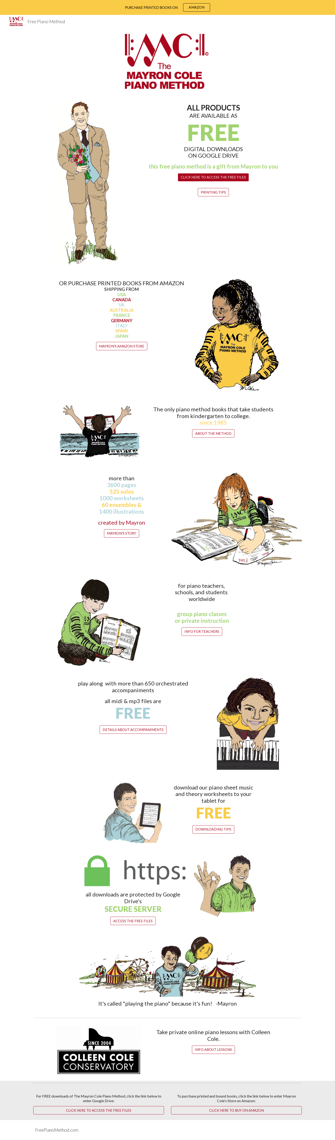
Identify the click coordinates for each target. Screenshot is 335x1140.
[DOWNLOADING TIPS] (213, 829)
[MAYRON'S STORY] (121, 533)
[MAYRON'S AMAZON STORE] (121, 346)
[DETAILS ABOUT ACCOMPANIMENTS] (133, 729)
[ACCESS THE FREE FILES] (133, 921)
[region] (167, 7)
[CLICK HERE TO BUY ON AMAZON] (236, 1110)
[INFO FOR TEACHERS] (202, 631)
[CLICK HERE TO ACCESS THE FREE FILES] (213, 177)
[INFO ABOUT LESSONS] (213, 1049)
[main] (213, 136)
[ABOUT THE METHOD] (213, 433)
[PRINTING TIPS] (213, 192)
